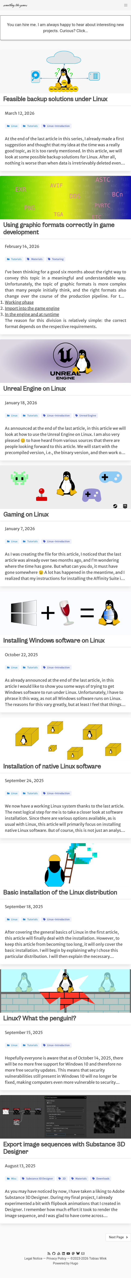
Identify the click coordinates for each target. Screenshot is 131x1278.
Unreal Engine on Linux (34, 389)
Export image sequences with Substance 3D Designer (64, 1148)
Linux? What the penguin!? (39, 1018)
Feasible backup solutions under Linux (55, 99)
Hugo (74, 1263)
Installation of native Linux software (52, 766)
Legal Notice (33, 1258)
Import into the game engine (32, 308)
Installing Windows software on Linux (53, 640)
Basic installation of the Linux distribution (60, 892)
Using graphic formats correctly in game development (58, 228)
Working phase (19, 302)
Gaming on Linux (25, 514)
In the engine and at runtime (32, 314)
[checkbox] (126, 5)
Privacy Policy (57, 1258)
